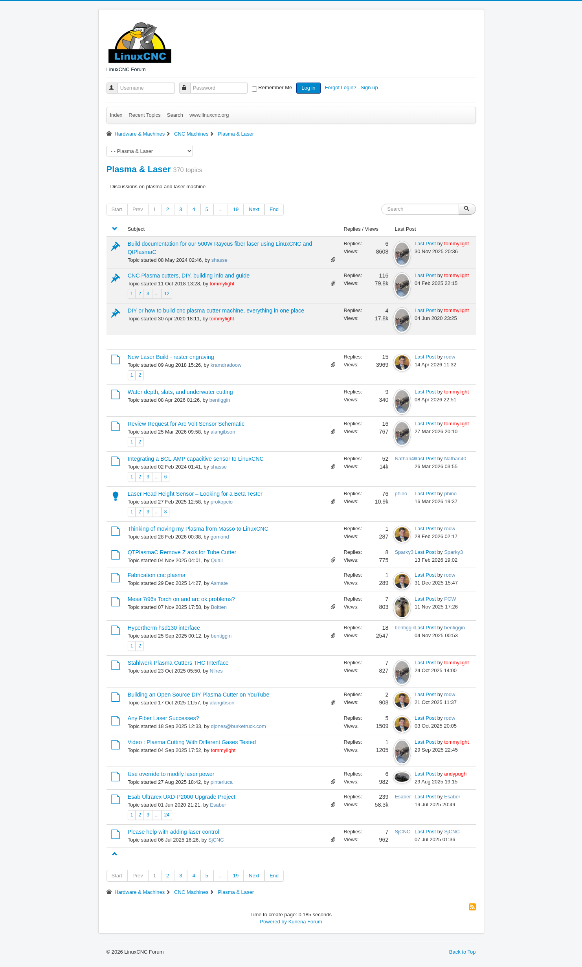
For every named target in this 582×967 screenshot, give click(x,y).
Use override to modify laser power (171, 774)
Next (254, 209)
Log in (308, 88)
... (220, 209)
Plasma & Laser (138, 169)
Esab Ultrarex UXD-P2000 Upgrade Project (181, 797)
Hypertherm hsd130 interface (164, 628)
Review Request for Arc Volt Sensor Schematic (186, 424)
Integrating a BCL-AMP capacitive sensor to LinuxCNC (196, 459)
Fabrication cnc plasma (156, 575)
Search (175, 115)
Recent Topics (144, 115)
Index (116, 115)
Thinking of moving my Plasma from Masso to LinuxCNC (198, 529)
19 (236, 209)
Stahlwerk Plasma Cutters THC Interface (178, 663)
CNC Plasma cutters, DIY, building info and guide (189, 275)
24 (166, 815)
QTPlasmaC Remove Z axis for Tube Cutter (182, 552)
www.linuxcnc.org (209, 115)
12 (166, 293)
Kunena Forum (305, 922)
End (274, 209)
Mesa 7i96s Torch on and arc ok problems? (181, 599)
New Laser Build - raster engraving (171, 357)
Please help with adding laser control (173, 832)
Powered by (273, 922)
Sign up (370, 87)
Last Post (425, 243)
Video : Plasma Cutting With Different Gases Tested (192, 742)
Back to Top (462, 952)
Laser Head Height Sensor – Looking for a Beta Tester (195, 494)
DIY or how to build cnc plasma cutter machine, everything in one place (216, 310)
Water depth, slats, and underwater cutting (180, 392)
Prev (137, 209)
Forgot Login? (341, 87)
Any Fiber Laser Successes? (163, 718)
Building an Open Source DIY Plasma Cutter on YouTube (199, 694)
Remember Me (275, 87)
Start (117, 209)
